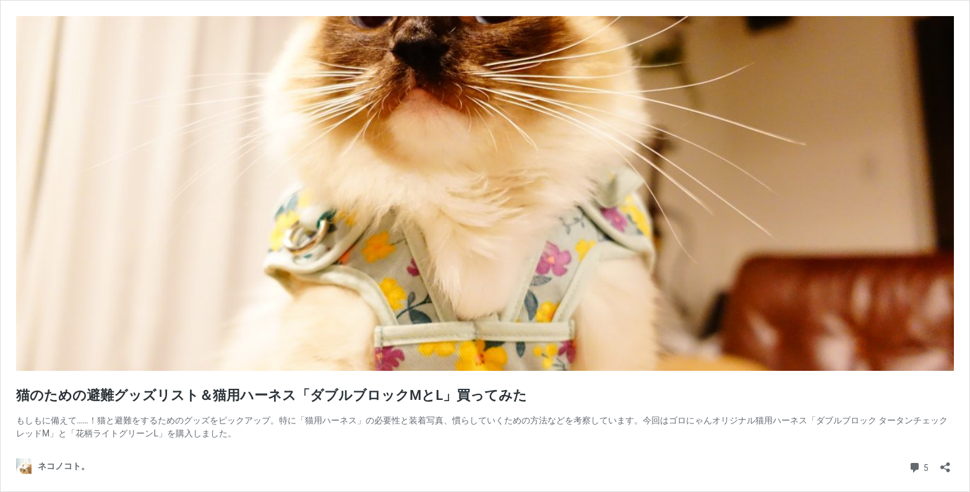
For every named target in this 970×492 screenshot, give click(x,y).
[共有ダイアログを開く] (945, 463)
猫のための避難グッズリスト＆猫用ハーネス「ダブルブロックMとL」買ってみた (271, 395)
